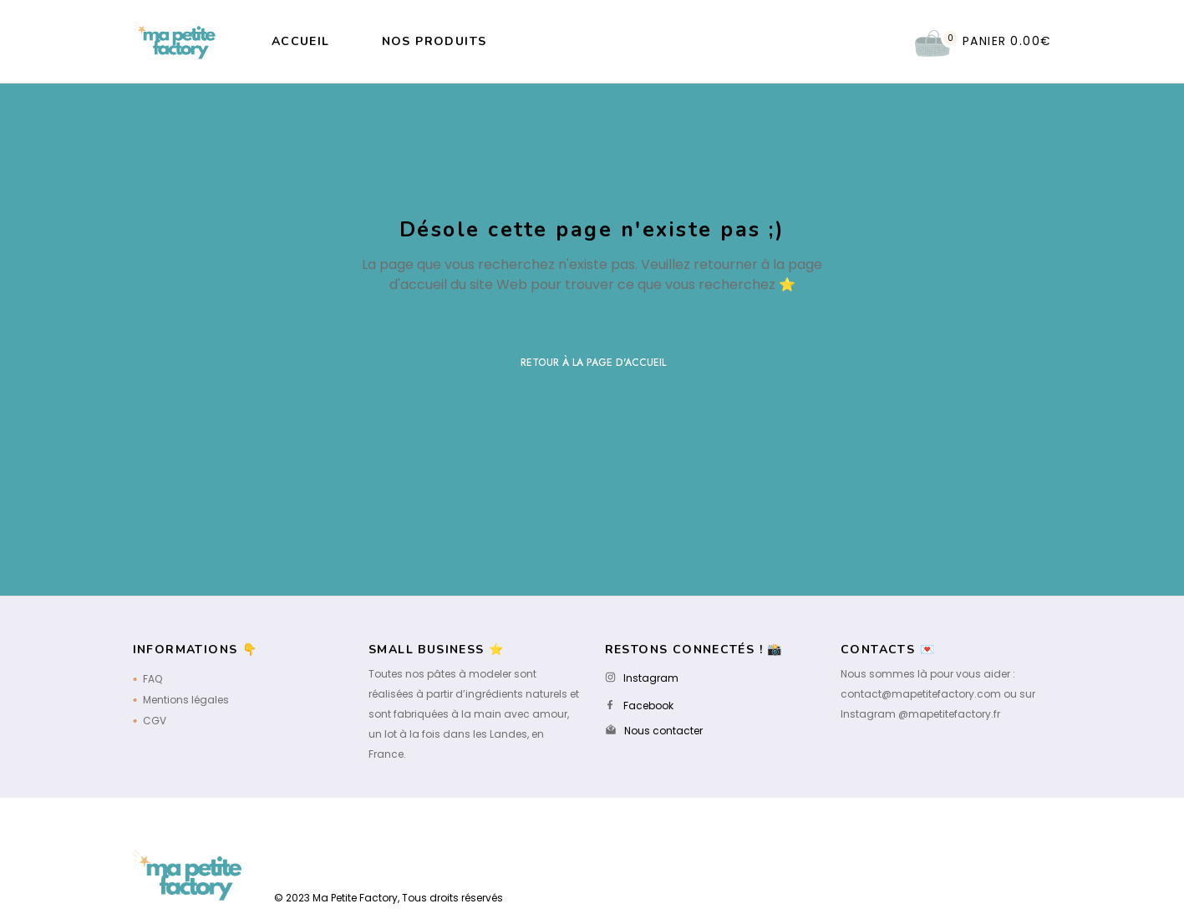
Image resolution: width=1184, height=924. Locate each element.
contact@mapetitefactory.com (921, 694)
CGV (154, 720)
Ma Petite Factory (355, 898)
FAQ (152, 679)
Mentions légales (186, 700)
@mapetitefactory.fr (949, 714)
